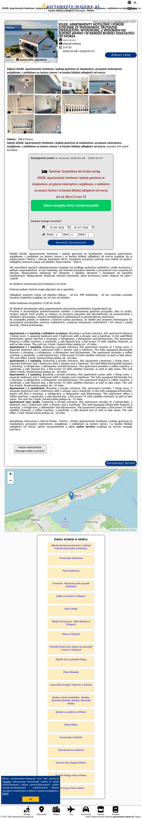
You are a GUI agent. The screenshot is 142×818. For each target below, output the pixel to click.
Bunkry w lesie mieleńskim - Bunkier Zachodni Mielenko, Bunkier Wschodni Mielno (71, 700)
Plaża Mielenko (71, 672)
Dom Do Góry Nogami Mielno (71, 762)
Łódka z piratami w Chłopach (71, 596)
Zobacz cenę (121, 55)
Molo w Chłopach (71, 634)
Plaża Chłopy (70, 608)
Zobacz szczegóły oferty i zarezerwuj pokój (71, 205)
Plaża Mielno (71, 724)
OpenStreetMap (128, 530)
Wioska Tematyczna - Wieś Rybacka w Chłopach (71, 623)
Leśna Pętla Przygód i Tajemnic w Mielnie (71, 684)
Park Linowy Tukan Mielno (70, 788)
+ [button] (10, 474)
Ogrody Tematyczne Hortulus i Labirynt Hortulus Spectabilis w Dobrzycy (71, 547)
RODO (5, 793)
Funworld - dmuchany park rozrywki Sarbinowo (71, 585)
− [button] (10, 481)
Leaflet (113, 530)
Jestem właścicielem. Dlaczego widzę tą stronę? (30, 449)
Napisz (138, 816)
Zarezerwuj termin (121, 463)
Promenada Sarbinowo (71, 558)
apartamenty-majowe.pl (71, 6)
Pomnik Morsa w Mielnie (71, 750)
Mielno (10, 27)
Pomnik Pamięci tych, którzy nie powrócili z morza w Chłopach (71, 648)
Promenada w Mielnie (71, 737)
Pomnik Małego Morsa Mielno (71, 775)
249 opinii (122, 146)
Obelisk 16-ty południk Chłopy (71, 659)
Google (7, 781)
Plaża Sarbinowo (71, 570)
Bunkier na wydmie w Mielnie (71, 712)
